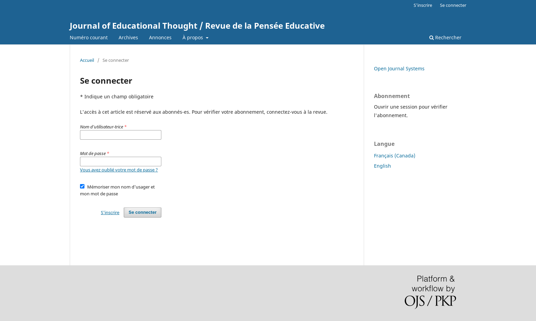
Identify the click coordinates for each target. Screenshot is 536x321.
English (382, 166)
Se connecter (453, 5)
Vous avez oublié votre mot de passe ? (119, 170)
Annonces (160, 37)
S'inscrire (423, 5)
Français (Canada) (394, 155)
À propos (193, 37)
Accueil (87, 60)
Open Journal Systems (399, 68)
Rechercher (445, 37)
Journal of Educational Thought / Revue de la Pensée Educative (197, 25)
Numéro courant (89, 37)
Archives (128, 37)
